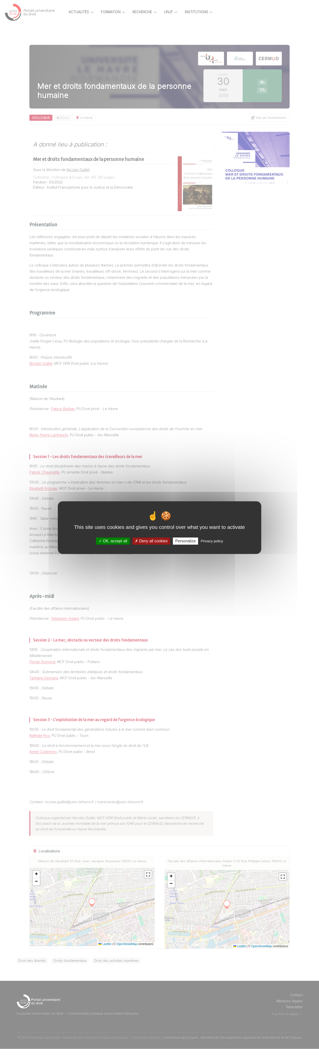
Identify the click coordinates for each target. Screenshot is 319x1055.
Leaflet (113, 950)
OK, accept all (113, 541)
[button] (53, 880)
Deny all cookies (151, 541)
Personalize (185, 541)
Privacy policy (212, 541)
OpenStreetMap (135, 950)
